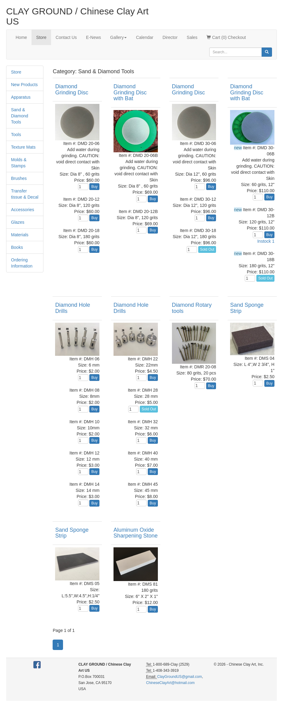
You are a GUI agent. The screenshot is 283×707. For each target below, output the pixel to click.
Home (21, 37)
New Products (24, 84)
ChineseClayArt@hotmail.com (170, 683)
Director (169, 37)
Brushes (19, 178)
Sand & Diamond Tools (19, 115)
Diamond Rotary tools (192, 308)
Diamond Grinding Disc (71, 89)
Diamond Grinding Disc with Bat (130, 92)
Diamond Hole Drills (72, 308)
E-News (93, 37)
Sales (192, 37)
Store (41, 37)
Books (17, 247)
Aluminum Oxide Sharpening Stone (136, 533)
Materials (19, 234)
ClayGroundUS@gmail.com (179, 677)
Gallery (118, 37)
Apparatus (21, 97)
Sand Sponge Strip (246, 308)
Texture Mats (23, 147)
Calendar (144, 37)
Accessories (22, 209)
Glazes (17, 222)
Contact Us (66, 37)
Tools (16, 134)
